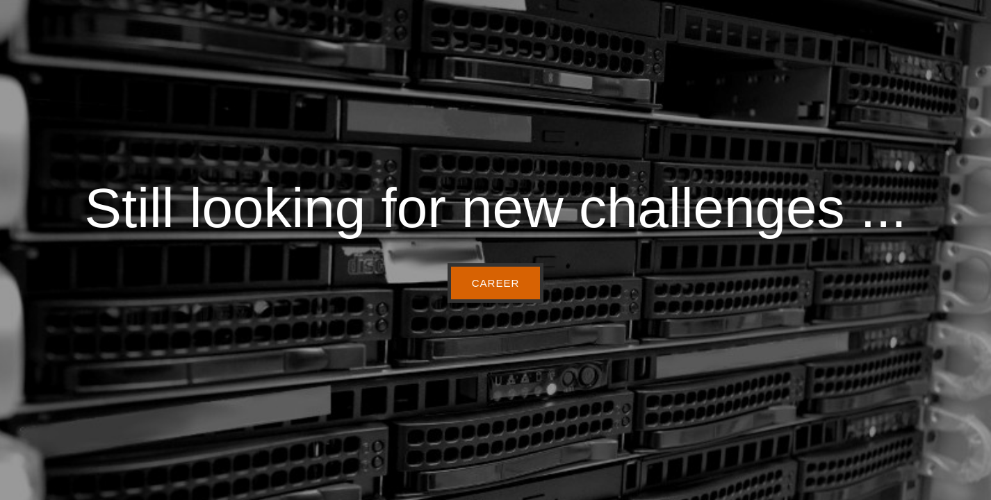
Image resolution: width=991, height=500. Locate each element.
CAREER (496, 283)
